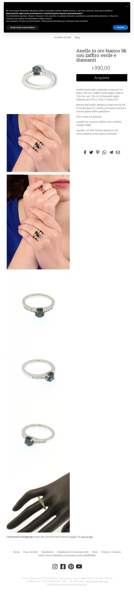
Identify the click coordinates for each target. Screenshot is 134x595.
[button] (127, 6)
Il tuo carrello (30, 551)
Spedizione (47, 551)
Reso (95, 551)
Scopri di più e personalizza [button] (22, 27)
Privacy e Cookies (111, 551)
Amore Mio (87, 536)
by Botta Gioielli (62, 37)
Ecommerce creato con (67, 584)
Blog (77, 37)
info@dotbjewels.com (97, 581)
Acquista (101, 77)
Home (16, 551)
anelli (73, 536)
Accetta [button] (120, 27)
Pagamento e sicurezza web (73, 551)
